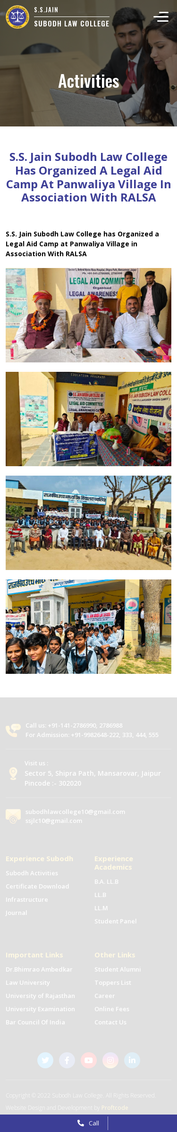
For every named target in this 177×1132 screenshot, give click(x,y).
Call (88, 1123)
